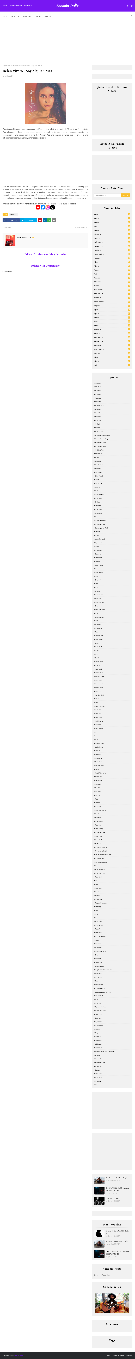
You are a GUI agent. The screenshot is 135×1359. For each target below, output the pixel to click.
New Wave (98, 788)
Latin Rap (98, 754)
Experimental (99, 617)
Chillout (97, 502)
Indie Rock (98, 717)
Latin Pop (17, 65)
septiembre (112, 254)
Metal (97, 769)
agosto (112, 258)
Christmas (98, 509)
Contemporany (100, 524)
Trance (97, 1029)
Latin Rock (98, 758)
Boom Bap (98, 483)
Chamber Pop (99, 494)
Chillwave (98, 505)
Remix (97, 910)
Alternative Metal (100, 442)
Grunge (97, 665)
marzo (112, 230)
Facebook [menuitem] (15, 16)
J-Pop (97, 732)
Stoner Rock (99, 996)
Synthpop (98, 1018)
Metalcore (98, 780)
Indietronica (99, 721)
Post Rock (98, 825)
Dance (97, 546)
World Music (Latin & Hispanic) (105, 1051)
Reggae (97, 895)
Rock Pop (98, 929)
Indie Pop (98, 713)
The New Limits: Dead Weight (117, 1178)
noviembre (112, 246)
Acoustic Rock (100, 405)
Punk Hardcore (100, 869)
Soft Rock (98, 977)
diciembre (112, 242)
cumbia (97, 1070)
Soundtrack (99, 984)
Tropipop (98, 1036)
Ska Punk (98, 958)
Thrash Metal (99, 1025)
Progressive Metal (101, 851)
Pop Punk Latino (100, 810)
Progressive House (101, 847)
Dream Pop (98, 580)
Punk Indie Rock (100, 873)
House (97, 699)
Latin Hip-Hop (100, 743)
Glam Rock (98, 647)
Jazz (96, 736)
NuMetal (98, 795)
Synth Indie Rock (100, 1010)
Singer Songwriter (101, 951)
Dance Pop (98, 550)
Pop (96, 799)
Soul (96, 981)
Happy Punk (99, 673)
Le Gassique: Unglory (113, 1198)
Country (97, 531)
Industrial (98, 725)
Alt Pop (97, 428)
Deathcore (98, 569)
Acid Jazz (98, 398)
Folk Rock (98, 628)
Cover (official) (100, 539)
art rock (98, 1066)
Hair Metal (98, 669)
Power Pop (98, 843)
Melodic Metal (99, 765)
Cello (97, 491)
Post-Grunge (99, 828)
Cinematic (98, 513)
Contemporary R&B (101, 528)
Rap (96, 884)
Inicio (5, 6)
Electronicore (99, 602)
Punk (96, 866)
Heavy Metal (99, 687)
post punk (98, 1077)
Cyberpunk (98, 543)
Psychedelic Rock (101, 862)
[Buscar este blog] (107, 195)
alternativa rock (100, 1059)
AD (32, 237)
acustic (97, 1055)
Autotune (98, 461)
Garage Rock (99, 639)
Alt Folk (97, 424)
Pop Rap (98, 814)
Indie (96, 702)
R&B (96, 880)
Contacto (28, 6)
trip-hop (98, 1081)
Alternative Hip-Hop (101, 439)
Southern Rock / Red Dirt (103, 992)
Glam (97, 643)
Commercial (99, 517)
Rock (97, 918)
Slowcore (98, 973)
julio (112, 214)
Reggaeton (98, 899)
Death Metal (99, 565)
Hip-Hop (98, 691)
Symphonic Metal (100, 1007)
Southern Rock (100, 988)
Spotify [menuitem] (48, 16)
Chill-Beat (98, 498)
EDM (96, 587)
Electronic (98, 598)
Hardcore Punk (100, 684)
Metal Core (98, 777)
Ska (96, 955)
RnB (96, 914)
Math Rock (98, 762)
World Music (99, 1048)
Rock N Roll (99, 925)
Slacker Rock (99, 966)
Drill (96, 583)
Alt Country (98, 420)
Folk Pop (98, 624)
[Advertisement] (67, 43)
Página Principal (8, 65)
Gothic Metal (99, 661)
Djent (97, 576)
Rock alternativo (100, 936)
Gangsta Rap (99, 635)
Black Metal (99, 476)
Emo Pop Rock (100, 609)
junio (112, 218)
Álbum (97, 1085)
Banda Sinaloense (101, 465)
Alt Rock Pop (99, 431)
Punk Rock (98, 877)
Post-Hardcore (100, 832)
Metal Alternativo (100, 773)
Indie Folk (98, 710)
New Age (98, 784)
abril (112, 226)
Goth (96, 654)
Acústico (98, 409)
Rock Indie (98, 921)
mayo (112, 222)
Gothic (97, 658)
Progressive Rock (101, 858)
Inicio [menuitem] (5, 16)
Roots (97, 940)
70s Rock (98, 387)
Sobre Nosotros (16, 6)
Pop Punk (98, 806)
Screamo (98, 944)
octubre (112, 250)
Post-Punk (98, 840)
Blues (97, 479)
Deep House (99, 572)
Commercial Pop (100, 520)
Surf (96, 999)
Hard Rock (98, 680)
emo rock (98, 1074)
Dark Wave (98, 557)
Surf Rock (98, 1003)
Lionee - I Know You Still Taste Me (117, 1232)
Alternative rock (100, 446)
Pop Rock (98, 817)
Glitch (97, 650)
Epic (96, 613)
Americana (98, 453)
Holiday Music (99, 695)
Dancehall (98, 554)
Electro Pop (99, 595)
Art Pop (97, 457)
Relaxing (98, 906)
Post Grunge (99, 821)
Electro (97, 591)
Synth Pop (98, 1014)
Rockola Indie (18, 1355)
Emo (96, 606)
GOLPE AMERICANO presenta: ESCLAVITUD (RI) (117, 1189)
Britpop (97, 487)
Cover (97, 535)
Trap (96, 1033)
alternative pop (100, 1062)
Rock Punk (98, 932)
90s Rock (98, 394)
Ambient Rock (99, 450)
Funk (96, 632)
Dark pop (98, 561)
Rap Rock (98, 892)
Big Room (98, 472)
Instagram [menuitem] (27, 16)
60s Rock (98, 383)
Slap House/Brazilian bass (103, 970)
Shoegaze (98, 947)
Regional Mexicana (101, 903)
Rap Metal (98, 888)
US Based (98, 1044)
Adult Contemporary (101, 413)
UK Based (98, 1040)
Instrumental (99, 728)
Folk (96, 621)
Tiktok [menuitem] (38, 16)
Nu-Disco (98, 791)
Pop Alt (97, 802)
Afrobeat (98, 416)
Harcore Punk (99, 676)
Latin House (99, 747)
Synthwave (98, 1022)
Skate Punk (98, 962)
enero (112, 238)
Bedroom (98, 468)
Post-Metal (98, 836)
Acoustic (98, 402)
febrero (112, 234)
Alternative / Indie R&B (102, 435)
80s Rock (98, 390)
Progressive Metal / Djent (103, 854)
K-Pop (97, 739)
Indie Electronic (100, 706)
